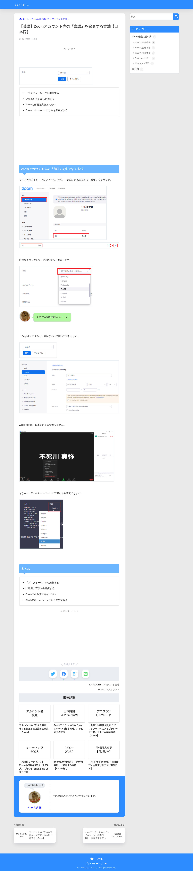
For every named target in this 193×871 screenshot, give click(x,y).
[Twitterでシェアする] (52, 674)
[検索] (176, 16)
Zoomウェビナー (145, 58)
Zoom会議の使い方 (144, 37)
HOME (96, 859)
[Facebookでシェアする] (64, 674)
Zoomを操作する (145, 48)
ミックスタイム (26, 4)
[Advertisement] (70, 57)
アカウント (113, 689)
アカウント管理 (111, 684)
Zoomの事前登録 (145, 42)
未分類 (138, 69)
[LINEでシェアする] (86, 674)
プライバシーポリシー (96, 864)
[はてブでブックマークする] (75, 674)
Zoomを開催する (145, 53)
